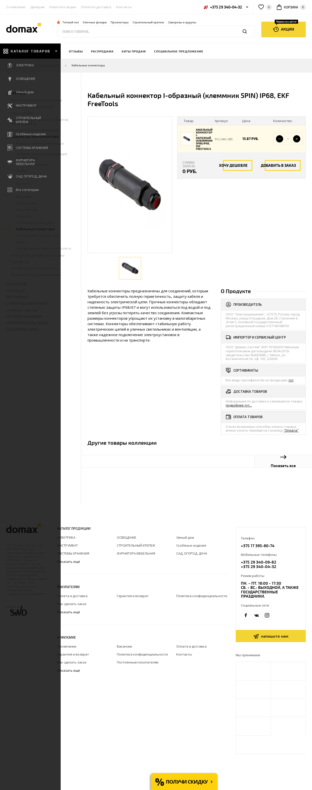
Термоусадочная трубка (35, 222)
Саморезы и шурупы (182, 22)
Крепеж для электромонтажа (34, 268)
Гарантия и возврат (133, 596)
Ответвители (27, 209)
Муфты (21, 242)
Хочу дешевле (233, 165)
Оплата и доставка (96, 7)
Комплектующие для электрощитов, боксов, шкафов (40, 121)
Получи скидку (187, 781)
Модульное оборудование (32, 106)
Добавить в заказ (278, 165)
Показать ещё (69, 561)
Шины (21, 190)
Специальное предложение (178, 51)
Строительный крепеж (148, 22)
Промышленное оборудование (36, 274)
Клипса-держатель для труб (38, 235)
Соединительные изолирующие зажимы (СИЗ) (41, 156)
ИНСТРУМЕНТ (17, 297)
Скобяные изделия (22, 310)
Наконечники (27, 203)
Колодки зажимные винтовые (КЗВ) (40, 145)
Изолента (24, 183)
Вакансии (124, 646)
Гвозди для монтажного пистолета (43, 248)
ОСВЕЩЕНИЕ (16, 284)
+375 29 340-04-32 (258, 566)
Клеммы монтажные (32, 164)
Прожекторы (120, 22)
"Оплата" (291, 430)
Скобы (21, 171)
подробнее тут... (239, 405)
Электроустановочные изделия (36, 100)
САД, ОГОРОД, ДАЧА (22, 329)
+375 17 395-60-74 (257, 545)
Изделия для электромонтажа (40, 65)
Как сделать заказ (72, 604)
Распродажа (102, 51)
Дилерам (37, 7)
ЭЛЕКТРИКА (16, 93)
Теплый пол (70, 22)
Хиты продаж (134, 51)
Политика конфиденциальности (201, 596)
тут (291, 380)
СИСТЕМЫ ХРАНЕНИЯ (24, 316)
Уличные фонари (95, 22)
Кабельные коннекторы (88, 65)
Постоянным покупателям (137, 662)
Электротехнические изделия (35, 130)
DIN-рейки (24, 196)
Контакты (124, 7)
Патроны (23, 177)
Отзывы (76, 51)
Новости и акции (62, 7)
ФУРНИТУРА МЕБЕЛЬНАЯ (27, 323)
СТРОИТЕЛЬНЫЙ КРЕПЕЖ (26, 303)
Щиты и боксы (22, 113)
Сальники (24, 216)
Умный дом (15, 290)
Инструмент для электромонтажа (37, 255)
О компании (15, 7)
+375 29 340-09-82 (258, 562)
